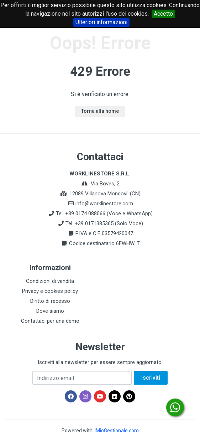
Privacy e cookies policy (50, 291)
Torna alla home (100, 111)
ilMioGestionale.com (116, 430)
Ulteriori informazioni (101, 22)
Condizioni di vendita (50, 281)
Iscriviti (150, 377)
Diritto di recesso (50, 301)
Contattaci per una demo (50, 321)
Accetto (163, 13)
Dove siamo (50, 311)
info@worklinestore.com (104, 203)
